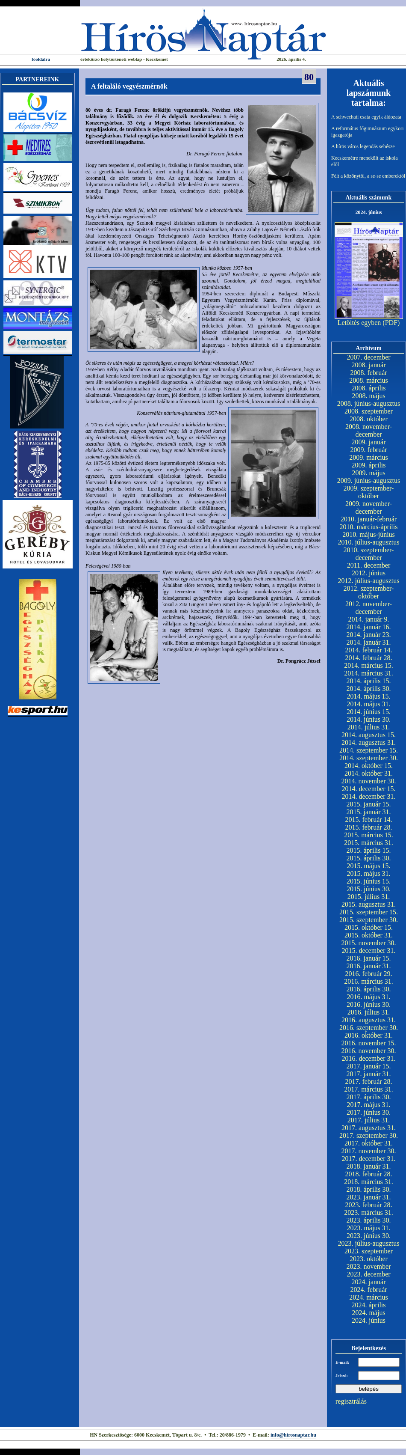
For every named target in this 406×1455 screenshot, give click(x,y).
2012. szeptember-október (369, 592)
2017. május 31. (368, 1104)
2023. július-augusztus (369, 1243)
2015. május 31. (368, 873)
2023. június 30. (369, 1235)
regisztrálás (351, 1401)
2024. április (369, 1305)
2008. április (369, 388)
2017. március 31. (368, 1089)
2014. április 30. (369, 688)
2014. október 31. (368, 773)
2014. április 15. (369, 680)
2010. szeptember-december (369, 553)
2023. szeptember (368, 1251)
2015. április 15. (369, 850)
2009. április (369, 465)
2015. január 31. (369, 811)
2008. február (368, 372)
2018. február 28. (368, 1174)
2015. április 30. (369, 858)
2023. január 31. (369, 1197)
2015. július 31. (368, 896)
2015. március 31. (368, 842)
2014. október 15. (368, 765)
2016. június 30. (369, 1004)
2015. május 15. (368, 865)
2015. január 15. (369, 804)
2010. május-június (368, 534)
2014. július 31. (368, 727)
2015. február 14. (368, 819)
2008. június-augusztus (368, 403)
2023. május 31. (368, 1228)
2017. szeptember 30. (368, 1135)
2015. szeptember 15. (368, 912)
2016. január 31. (369, 966)
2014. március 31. (368, 673)
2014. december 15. (368, 788)
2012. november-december (368, 607)
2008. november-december (368, 430)
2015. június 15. (369, 881)
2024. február (368, 1289)
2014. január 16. (369, 627)
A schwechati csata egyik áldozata (366, 117)
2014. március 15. (368, 665)
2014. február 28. (368, 657)
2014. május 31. (368, 704)
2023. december (368, 1274)
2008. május (368, 395)
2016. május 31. (368, 996)
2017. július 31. (368, 1120)
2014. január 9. (368, 619)
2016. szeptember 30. (368, 1027)
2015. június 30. (369, 889)
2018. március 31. (368, 1181)
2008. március (368, 380)
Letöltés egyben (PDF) (369, 322)
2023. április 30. (369, 1220)
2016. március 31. (368, 981)
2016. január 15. (369, 958)
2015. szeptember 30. (368, 919)
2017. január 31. (369, 1073)
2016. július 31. (368, 1012)
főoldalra (41, 59)
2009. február (368, 449)
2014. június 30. (369, 719)
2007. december (368, 357)
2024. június (368, 1320)
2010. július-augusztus (369, 542)
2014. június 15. (369, 711)
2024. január (369, 1281)
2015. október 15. (368, 927)
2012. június (368, 573)
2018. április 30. (369, 1189)
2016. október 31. (368, 1035)
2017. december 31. (368, 1158)
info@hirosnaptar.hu (293, 1435)
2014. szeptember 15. (368, 750)
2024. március (368, 1297)
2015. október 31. (368, 935)
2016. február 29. (368, 973)
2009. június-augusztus (368, 480)
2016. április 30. (369, 989)
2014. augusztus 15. (368, 734)
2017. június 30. (369, 1112)
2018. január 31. (369, 1166)
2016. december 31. (368, 1058)
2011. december (369, 565)
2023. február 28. (368, 1204)
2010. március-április (369, 526)
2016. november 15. (368, 1043)
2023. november (369, 1266)
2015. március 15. (368, 835)
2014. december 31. (368, 796)
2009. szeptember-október (369, 492)
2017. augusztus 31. (368, 1127)
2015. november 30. (368, 942)
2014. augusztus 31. (368, 742)
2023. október (369, 1258)
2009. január (369, 442)
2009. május (368, 472)
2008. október (369, 419)
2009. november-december (368, 507)
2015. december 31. (368, 950)
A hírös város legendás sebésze (363, 146)
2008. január (369, 365)
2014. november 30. (368, 781)
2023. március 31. (368, 1212)
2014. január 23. (369, 634)
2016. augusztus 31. (368, 1020)
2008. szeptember (368, 411)
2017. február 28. (368, 1081)
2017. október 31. (368, 1143)
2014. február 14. (368, 650)
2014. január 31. (369, 642)
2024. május (368, 1312)
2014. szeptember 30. (368, 758)
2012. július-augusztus (369, 580)
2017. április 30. (369, 1097)
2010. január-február (369, 519)
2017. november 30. (368, 1150)
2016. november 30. (368, 1050)
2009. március (368, 457)
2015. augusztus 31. (368, 904)
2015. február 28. (368, 827)
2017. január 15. (369, 1066)
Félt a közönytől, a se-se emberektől (368, 176)
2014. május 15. (368, 696)
